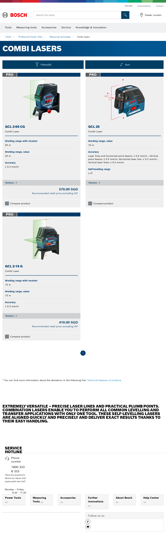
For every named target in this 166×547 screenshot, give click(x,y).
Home (8, 37)
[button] (88, 522)
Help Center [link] (151, 497)
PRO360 (128, 6)
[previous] (77, 353)
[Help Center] (144, 502)
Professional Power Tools (30, 37)
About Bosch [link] (124, 497)
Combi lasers (83, 37)
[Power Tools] (6, 502)
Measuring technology (60, 37)
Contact (160, 6)
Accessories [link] (68, 497)
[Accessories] (61, 502)
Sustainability (144, 6)
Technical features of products (104, 380)
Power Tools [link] (13, 497)
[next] (88, 353)
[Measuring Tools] (42, 502)
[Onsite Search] (125, 15)
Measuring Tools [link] (39, 499)
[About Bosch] (117, 502)
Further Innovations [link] (95, 499)
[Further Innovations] (89, 506)
